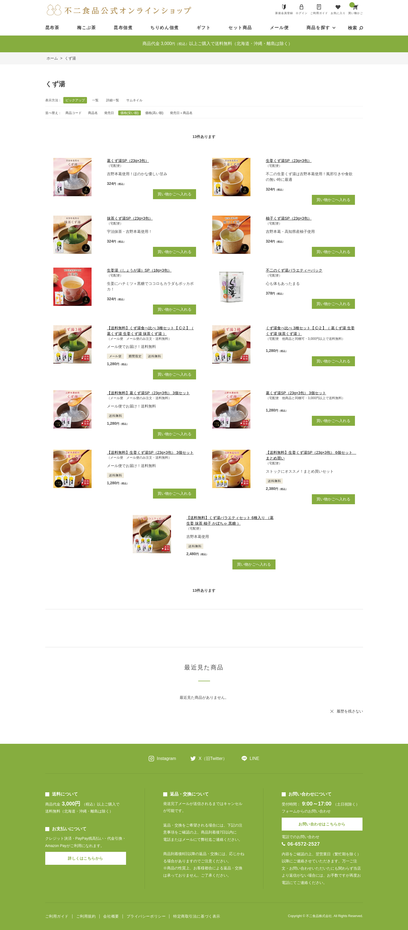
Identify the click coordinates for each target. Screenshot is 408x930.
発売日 (109, 113)
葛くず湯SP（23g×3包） (128, 160)
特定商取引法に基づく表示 (196, 916)
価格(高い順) (154, 113)
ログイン (302, 13)
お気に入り (338, 13)
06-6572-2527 (303, 844)
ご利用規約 (86, 916)
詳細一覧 (112, 100)
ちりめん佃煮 (164, 27)
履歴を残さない (350, 711)
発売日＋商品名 (181, 113)
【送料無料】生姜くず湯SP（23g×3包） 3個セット (150, 452)
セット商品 (240, 27)
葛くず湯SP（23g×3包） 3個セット (296, 393)
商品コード (73, 113)
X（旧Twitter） (212, 758)
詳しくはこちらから (85, 858)
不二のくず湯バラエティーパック (294, 270)
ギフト (204, 27)
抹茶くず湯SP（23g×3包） (130, 218)
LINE (254, 758)
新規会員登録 (284, 13)
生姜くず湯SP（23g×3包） (289, 160)
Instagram (166, 758)
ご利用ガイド (319, 13)
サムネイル (134, 100)
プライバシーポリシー (146, 916)
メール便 (279, 27)
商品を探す (318, 27)
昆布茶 (52, 27)
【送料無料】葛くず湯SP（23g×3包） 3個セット (148, 393)
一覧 (95, 100)
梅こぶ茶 (86, 27)
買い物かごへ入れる (174, 194)
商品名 (93, 113)
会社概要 (111, 916)
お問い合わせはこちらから (322, 824)
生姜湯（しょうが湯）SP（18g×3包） (139, 270)
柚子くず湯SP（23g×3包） (289, 218)
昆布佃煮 (123, 27)
